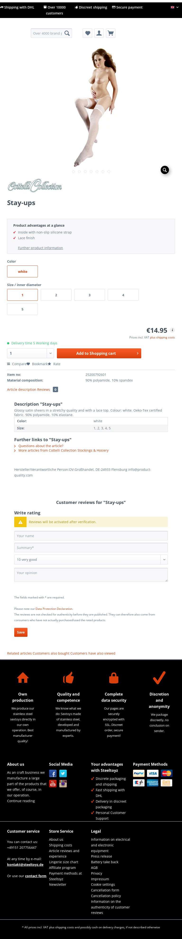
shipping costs (64, 927)
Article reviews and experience (64, 854)
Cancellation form (105, 890)
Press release (101, 856)
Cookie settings (103, 884)
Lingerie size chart (63, 862)
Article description (21, 389)
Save (21, 632)
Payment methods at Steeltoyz (65, 876)
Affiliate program (62, 867)
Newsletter (57, 884)
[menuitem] (51, 35)
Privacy (96, 873)
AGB (94, 867)
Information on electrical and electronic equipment (110, 845)
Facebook (53, 773)
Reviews (47, 389)
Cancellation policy (106, 896)
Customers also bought (51, 653)
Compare (17, 364)
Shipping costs (60, 845)
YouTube (53, 784)
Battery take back (104, 862)
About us (56, 839)
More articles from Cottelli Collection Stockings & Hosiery (61, 450)
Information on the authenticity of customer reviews (110, 907)
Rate (54, 364)
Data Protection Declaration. (54, 609)
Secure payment (127, 7)
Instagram (63, 784)
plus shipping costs (162, 337)
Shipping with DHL (17, 7)
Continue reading (21, 801)
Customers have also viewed (92, 653)
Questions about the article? (38, 446)
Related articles (19, 653)
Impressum (100, 879)
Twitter (63, 773)
